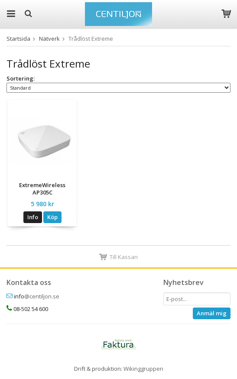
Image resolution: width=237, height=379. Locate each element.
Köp (52, 217)
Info (32, 217)
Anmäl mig (212, 313)
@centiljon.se (41, 296)
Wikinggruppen (143, 369)
